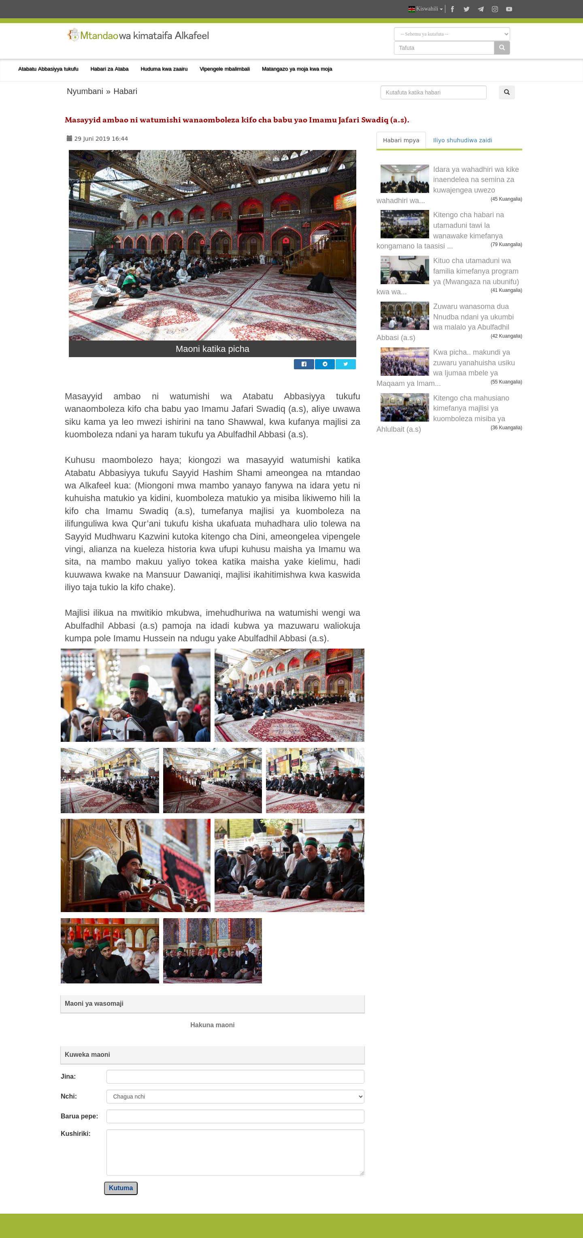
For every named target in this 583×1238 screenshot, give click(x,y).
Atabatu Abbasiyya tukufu (48, 69)
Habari (125, 91)
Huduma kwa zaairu (163, 69)
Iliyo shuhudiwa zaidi (462, 140)
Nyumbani (85, 91)
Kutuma (121, 1187)
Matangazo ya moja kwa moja (297, 69)
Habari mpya (401, 140)
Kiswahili (426, 9)
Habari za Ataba (109, 69)
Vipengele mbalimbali (225, 69)
